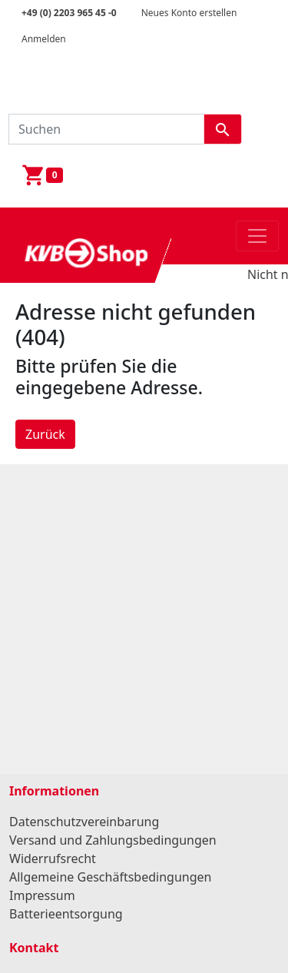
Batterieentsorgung (66, 913)
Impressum (42, 895)
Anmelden (44, 38)
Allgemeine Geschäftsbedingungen (110, 876)
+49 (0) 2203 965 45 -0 (69, 12)
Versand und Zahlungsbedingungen (113, 840)
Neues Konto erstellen (189, 12)
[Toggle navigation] (257, 236)
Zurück (45, 434)
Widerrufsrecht (52, 858)
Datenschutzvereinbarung (84, 821)
